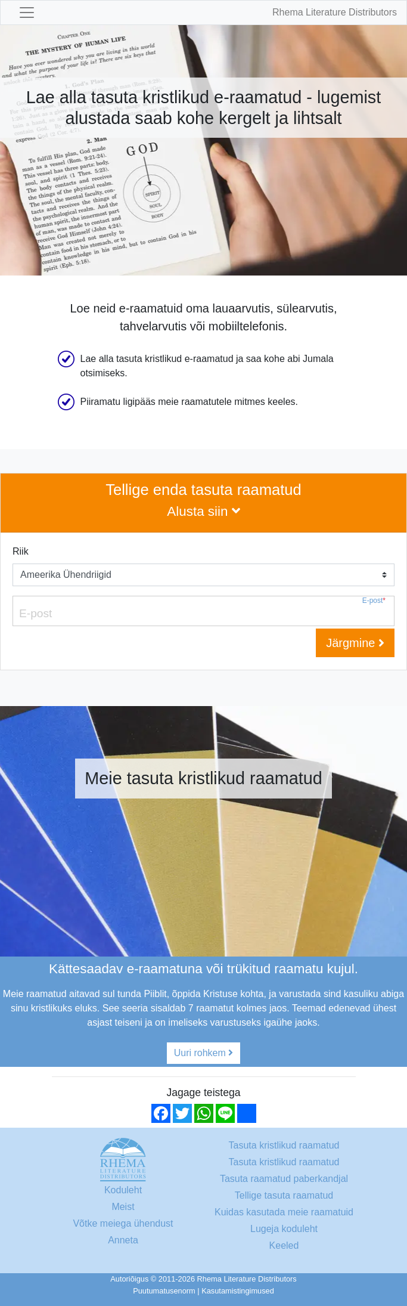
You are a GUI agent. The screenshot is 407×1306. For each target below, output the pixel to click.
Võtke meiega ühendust (123, 1223)
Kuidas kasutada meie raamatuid (284, 1212)
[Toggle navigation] (27, 12)
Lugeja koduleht (284, 1229)
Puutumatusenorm (164, 1290)
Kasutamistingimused (237, 1290)
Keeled (284, 1245)
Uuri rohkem (204, 1053)
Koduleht (123, 1190)
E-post (374, 601)
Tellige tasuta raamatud (284, 1195)
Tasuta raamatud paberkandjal (284, 1179)
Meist (122, 1207)
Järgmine (355, 642)
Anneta (123, 1240)
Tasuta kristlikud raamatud (284, 1145)
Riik (21, 551)
